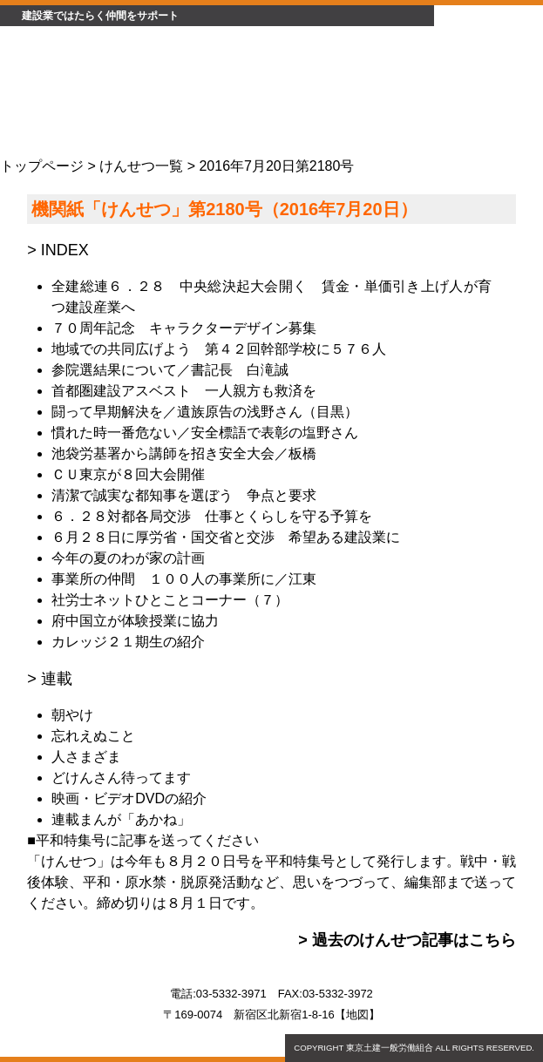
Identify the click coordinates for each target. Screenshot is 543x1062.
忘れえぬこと (93, 735)
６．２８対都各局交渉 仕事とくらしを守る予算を (211, 516)
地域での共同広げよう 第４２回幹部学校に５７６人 (218, 349)
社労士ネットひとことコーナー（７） (169, 599)
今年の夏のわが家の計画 (128, 558)
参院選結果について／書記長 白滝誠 (169, 369)
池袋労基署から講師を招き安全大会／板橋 (183, 453)
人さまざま (86, 756)
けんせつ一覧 (141, 166)
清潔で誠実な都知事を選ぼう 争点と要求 (183, 495)
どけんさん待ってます (121, 777)
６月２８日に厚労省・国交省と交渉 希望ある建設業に (225, 537)
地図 (357, 1014)
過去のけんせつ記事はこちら (414, 940)
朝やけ (72, 714)
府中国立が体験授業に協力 (135, 620)
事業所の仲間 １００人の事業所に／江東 (183, 579)
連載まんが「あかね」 (121, 819)
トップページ (42, 166)
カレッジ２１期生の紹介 (128, 641)
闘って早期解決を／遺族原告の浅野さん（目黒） (204, 411)
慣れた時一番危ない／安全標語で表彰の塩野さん (204, 432)
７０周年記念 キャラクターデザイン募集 (183, 328)
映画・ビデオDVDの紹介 (129, 798)
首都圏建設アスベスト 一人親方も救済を (183, 390)
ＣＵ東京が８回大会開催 (128, 474)
